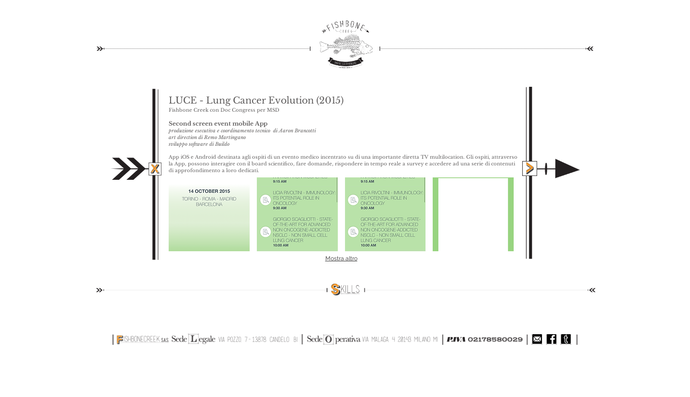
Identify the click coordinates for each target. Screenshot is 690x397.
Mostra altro (341, 258)
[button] (209, 214)
